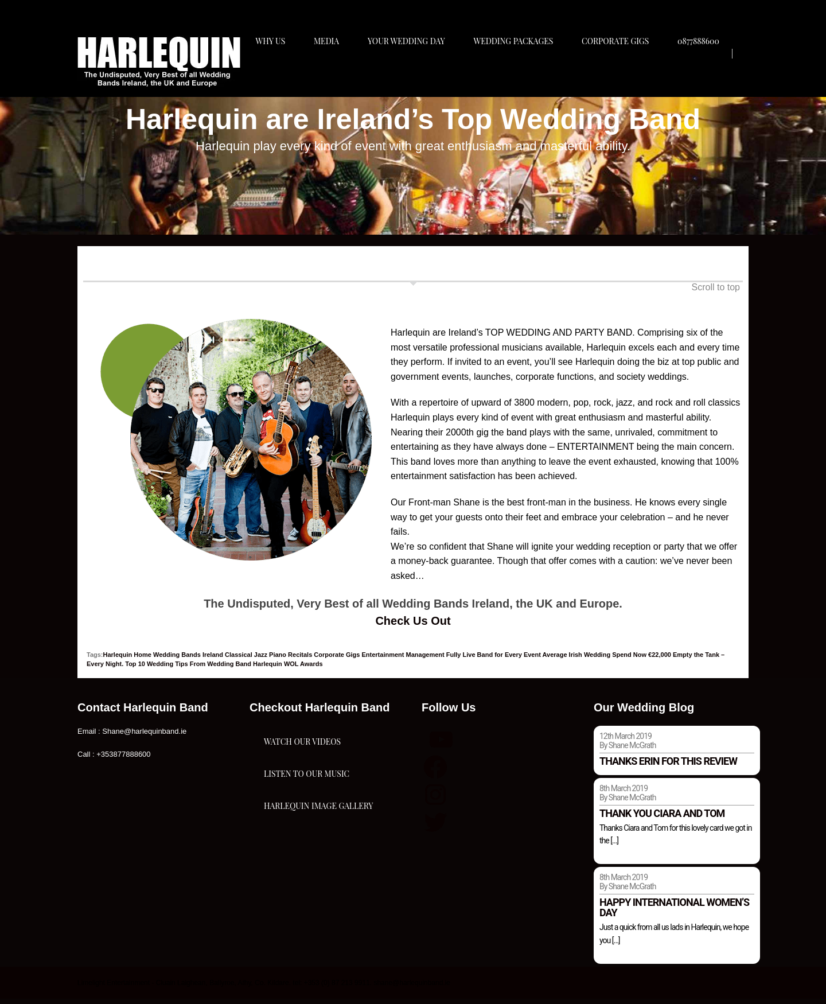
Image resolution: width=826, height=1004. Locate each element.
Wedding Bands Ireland (188, 659)
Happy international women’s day (674, 912)
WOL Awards (303, 669)
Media (329, 72)
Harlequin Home (127, 659)
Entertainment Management (403, 659)
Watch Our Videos (302, 758)
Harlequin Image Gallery (318, 873)
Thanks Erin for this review (668, 766)
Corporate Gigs (625, 72)
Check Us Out (412, 625)
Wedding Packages (521, 72)
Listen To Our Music (306, 816)
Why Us (271, 72)
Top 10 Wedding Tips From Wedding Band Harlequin (203, 669)
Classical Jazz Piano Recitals (268, 659)
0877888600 (710, 72)
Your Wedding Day (411, 72)
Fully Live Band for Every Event (493, 659)
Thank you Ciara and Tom (661, 818)
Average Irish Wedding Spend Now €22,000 (607, 659)
